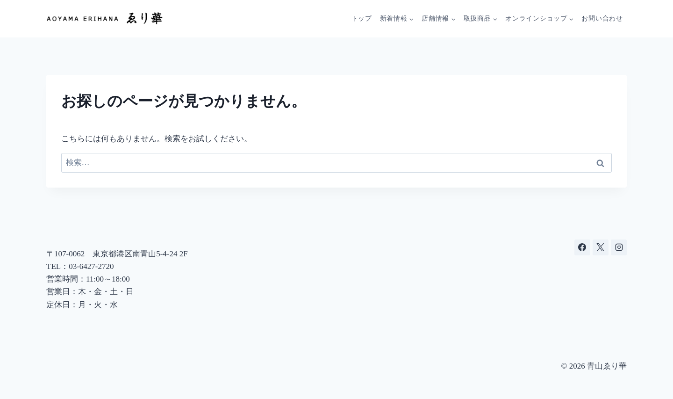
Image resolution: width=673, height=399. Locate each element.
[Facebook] (582, 247)
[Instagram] (619, 247)
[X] (601, 247)
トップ (361, 18)
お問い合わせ (602, 18)
